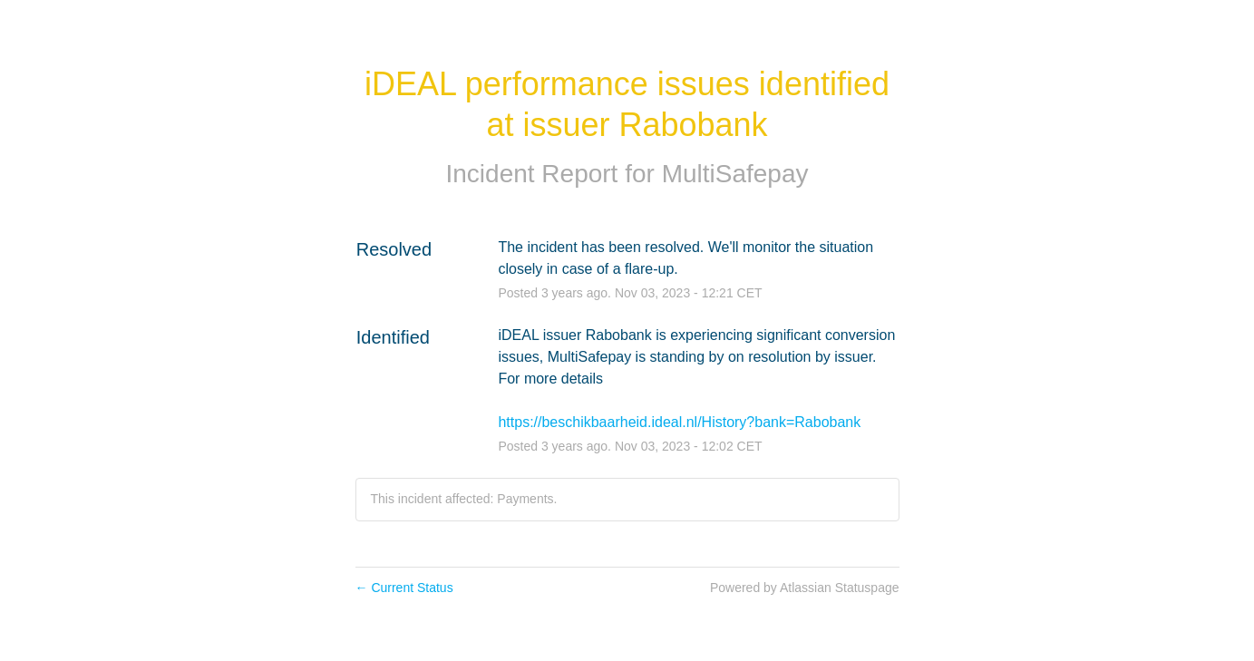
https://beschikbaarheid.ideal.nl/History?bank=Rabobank (679, 422)
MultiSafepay (735, 174)
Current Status (404, 587)
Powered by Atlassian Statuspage (804, 587)
